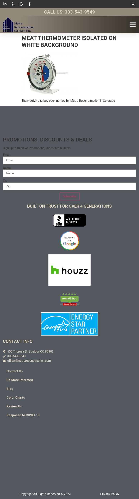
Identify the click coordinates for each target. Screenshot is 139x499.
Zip (5, 180)
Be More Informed (20, 380)
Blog (10, 389)
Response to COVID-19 (23, 415)
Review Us (14, 406)
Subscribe (69, 196)
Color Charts (16, 397)
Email (6, 154)
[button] (133, 4)
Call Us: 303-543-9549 (69, 12)
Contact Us (15, 371)
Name (7, 167)
